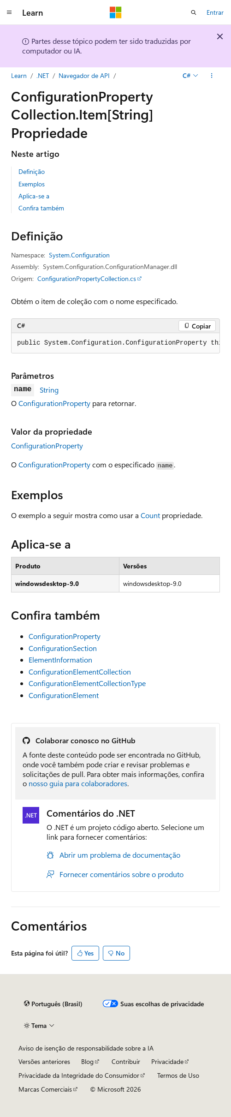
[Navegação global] (9, 12)
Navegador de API (84, 75)
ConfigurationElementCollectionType (87, 683)
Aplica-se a (33, 195)
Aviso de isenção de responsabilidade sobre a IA (86, 1048)
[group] (115, 343)
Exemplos (31, 183)
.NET (42, 75)
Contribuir (126, 1061)
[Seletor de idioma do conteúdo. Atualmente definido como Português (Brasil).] (53, 1004)
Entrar (215, 12)
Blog (87, 1061)
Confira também (41, 207)
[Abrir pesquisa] (193, 12)
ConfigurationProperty (54, 403)
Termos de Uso (178, 1075)
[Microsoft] (116, 12)
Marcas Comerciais (45, 1089)
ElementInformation (60, 659)
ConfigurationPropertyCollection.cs (86, 278)
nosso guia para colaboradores (78, 783)
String (49, 389)
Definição (31, 171)
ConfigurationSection (63, 648)
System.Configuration (79, 255)
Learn (19, 75)
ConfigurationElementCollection (80, 671)
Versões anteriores (44, 1061)
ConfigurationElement (64, 695)
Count (150, 515)
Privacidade (167, 1061)
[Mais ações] (212, 75)
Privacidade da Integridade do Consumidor (78, 1075)
